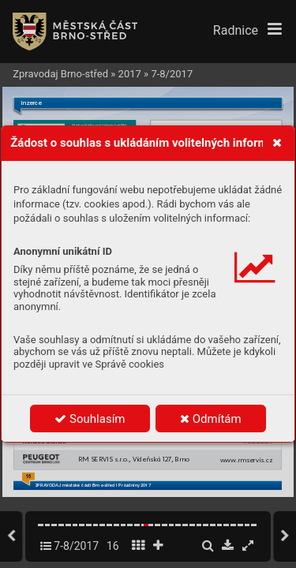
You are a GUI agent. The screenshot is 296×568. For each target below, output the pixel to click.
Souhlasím (89, 419)
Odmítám (211, 419)
